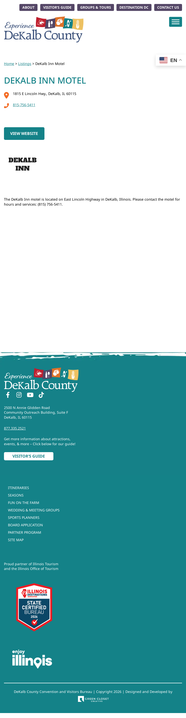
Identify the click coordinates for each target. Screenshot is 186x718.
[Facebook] (7, 395)
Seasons (16, 495)
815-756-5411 (19, 104)
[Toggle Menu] (176, 21)
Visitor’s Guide (57, 7)
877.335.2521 (15, 428)
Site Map (16, 539)
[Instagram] (19, 395)
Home (9, 63)
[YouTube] (30, 395)
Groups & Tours (95, 7)
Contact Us (168, 7)
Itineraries (18, 487)
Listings (24, 63)
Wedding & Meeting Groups (34, 510)
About (28, 7)
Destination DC (134, 7)
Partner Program (24, 532)
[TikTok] (41, 395)
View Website (24, 133)
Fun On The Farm (23, 502)
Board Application (25, 525)
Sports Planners (23, 517)
